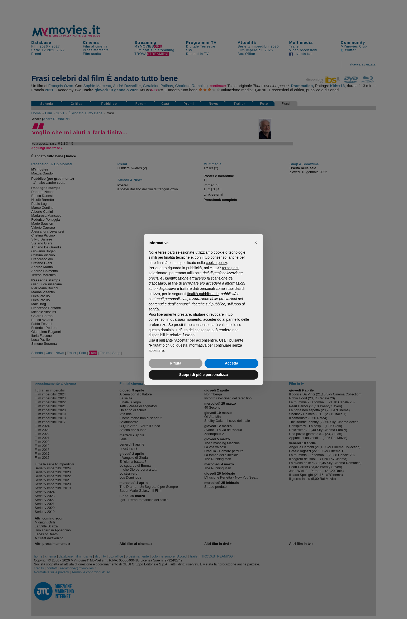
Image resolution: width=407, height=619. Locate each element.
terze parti (230, 268)
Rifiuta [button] (175, 363)
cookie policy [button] (216, 263)
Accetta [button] (231, 363)
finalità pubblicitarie (203, 294)
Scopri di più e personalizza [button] (203, 374)
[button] (256, 242)
